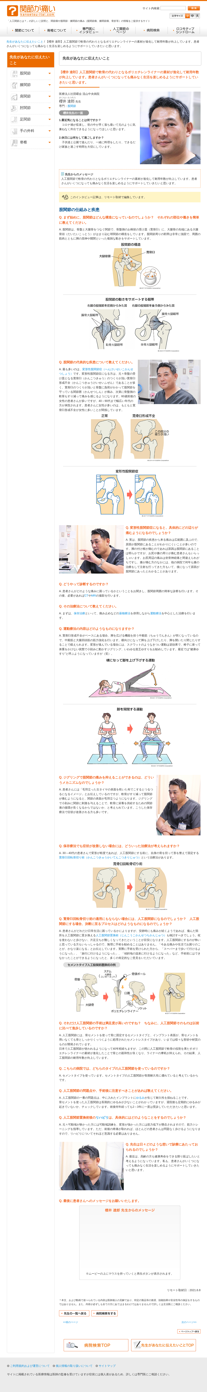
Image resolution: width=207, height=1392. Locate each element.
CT (86, 595)
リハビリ (102, 1117)
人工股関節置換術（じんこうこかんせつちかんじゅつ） (131, 935)
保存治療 (79, 613)
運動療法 (156, 613)
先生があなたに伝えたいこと (24, 41)
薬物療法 (124, 613)
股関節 (72, 106)
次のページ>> (189, 1322)
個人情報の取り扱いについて (74, 1365)
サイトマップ (107, 1365)
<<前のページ (70, 1322)
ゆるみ (140, 1097)
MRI (93, 595)
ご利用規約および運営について (30, 1365)
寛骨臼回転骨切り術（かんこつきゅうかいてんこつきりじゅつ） (100, 857)
